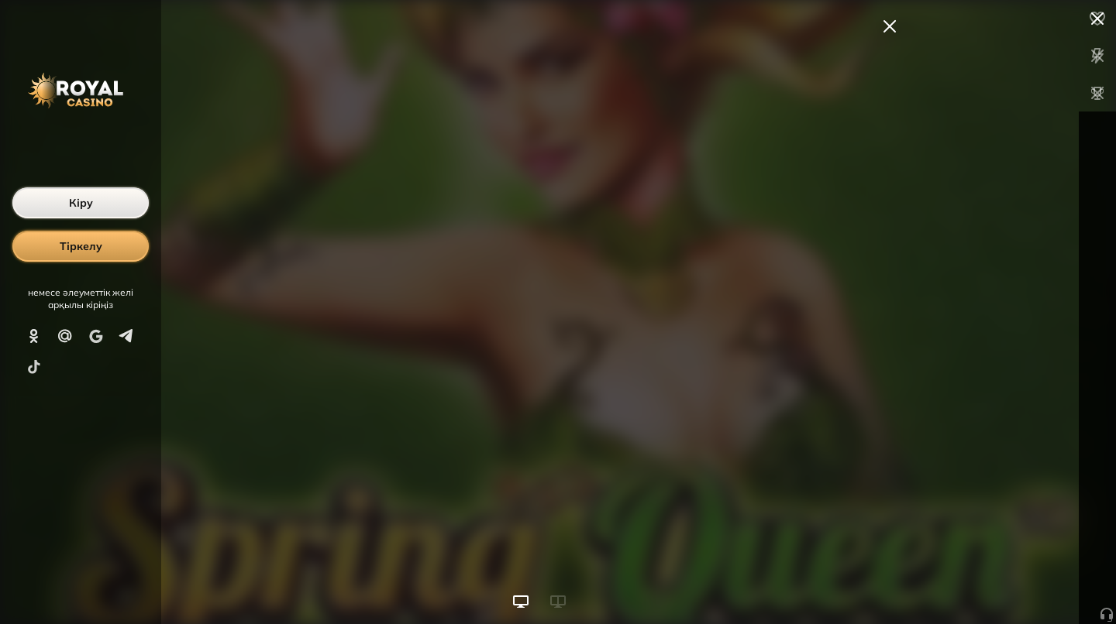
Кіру (81, 203)
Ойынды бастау (998, 584)
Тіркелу (81, 246)
